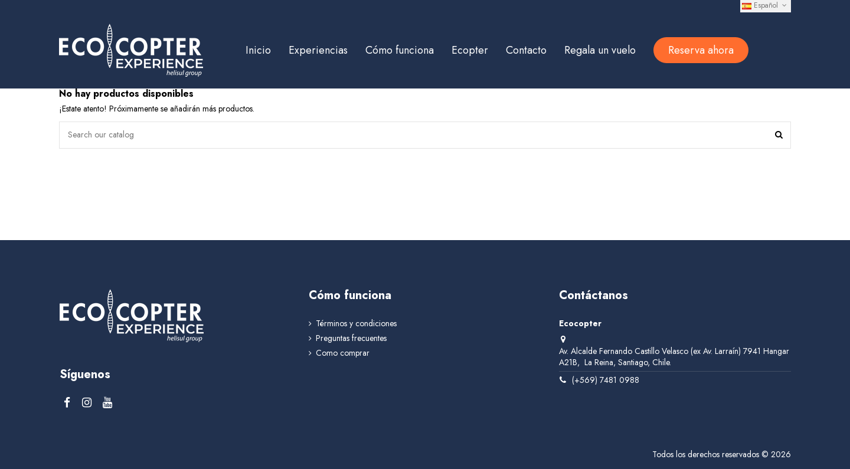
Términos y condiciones (356, 323)
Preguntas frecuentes (351, 338)
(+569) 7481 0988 (605, 380)
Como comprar (343, 353)
